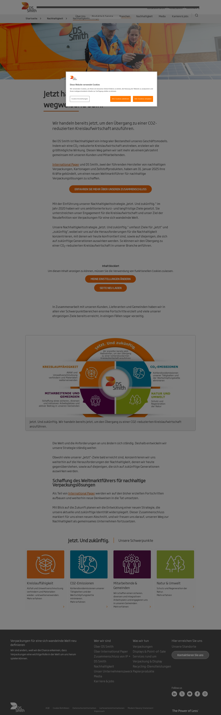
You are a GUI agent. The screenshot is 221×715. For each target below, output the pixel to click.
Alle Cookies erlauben (143, 99)
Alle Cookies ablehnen (120, 99)
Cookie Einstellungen (79, 99)
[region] (111, 89)
